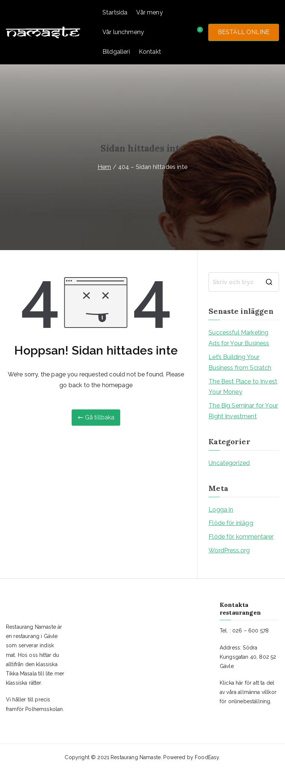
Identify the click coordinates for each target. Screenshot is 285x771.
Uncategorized (229, 462)
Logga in (221, 509)
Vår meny (149, 12)
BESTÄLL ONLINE (243, 32)
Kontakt (150, 51)
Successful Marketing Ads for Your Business (239, 338)
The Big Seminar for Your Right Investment (243, 411)
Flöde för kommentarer (241, 536)
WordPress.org (229, 550)
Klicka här (231, 683)
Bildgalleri (116, 51)
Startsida (114, 12)
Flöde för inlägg (231, 522)
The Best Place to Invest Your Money (243, 387)
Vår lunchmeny (123, 32)
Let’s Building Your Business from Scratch (240, 362)
